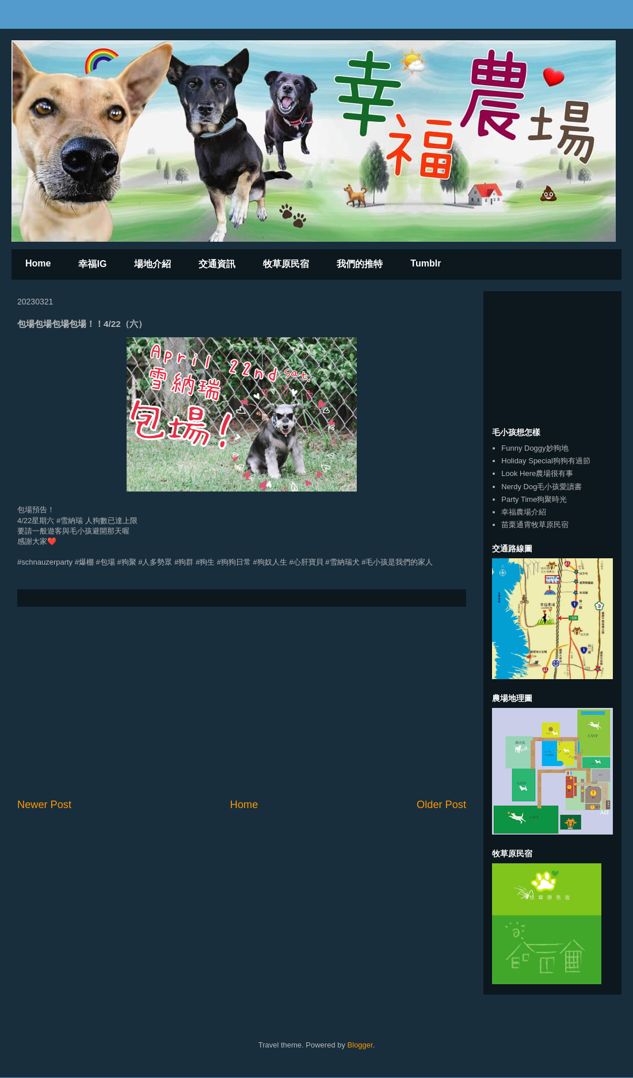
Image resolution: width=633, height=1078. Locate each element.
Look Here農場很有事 (537, 473)
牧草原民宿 (286, 264)
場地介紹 (152, 264)
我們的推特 (360, 264)
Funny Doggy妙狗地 (534, 448)
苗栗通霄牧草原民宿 (535, 524)
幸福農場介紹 (523, 512)
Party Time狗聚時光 (534, 499)
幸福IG (92, 264)
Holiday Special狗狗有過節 (545, 460)
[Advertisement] (241, 702)
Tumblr (425, 263)
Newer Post (44, 804)
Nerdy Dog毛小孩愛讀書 (541, 486)
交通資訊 (217, 264)
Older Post (441, 804)
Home (38, 263)
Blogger (360, 1045)
